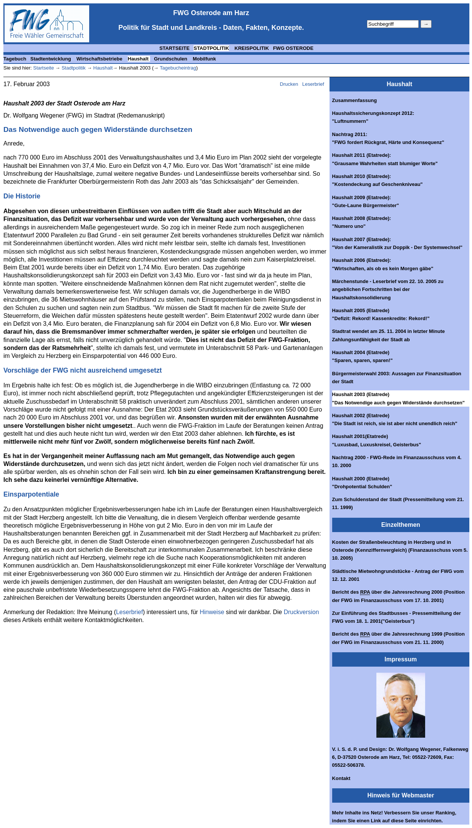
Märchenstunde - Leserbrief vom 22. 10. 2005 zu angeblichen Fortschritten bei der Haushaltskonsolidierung (388, 289)
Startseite (43, 68)
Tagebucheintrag (178, 68)
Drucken (289, 84)
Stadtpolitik (72, 68)
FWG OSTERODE (293, 48)
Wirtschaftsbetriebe (100, 59)
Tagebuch (14, 59)
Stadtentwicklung (51, 59)
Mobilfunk (204, 59)
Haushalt (139, 59)
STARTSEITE (174, 48)
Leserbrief (313, 84)
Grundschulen (171, 59)
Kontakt (341, 778)
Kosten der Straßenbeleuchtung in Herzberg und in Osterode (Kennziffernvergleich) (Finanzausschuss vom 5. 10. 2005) (400, 550)
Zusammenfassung (354, 100)
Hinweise (212, 612)
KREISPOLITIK (251, 48)
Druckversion (301, 612)
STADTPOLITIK (211, 48)
